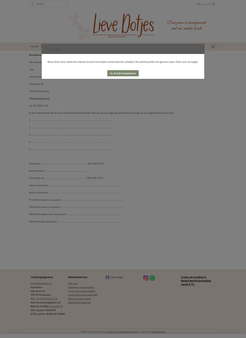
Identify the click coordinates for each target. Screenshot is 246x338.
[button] (123, 73)
